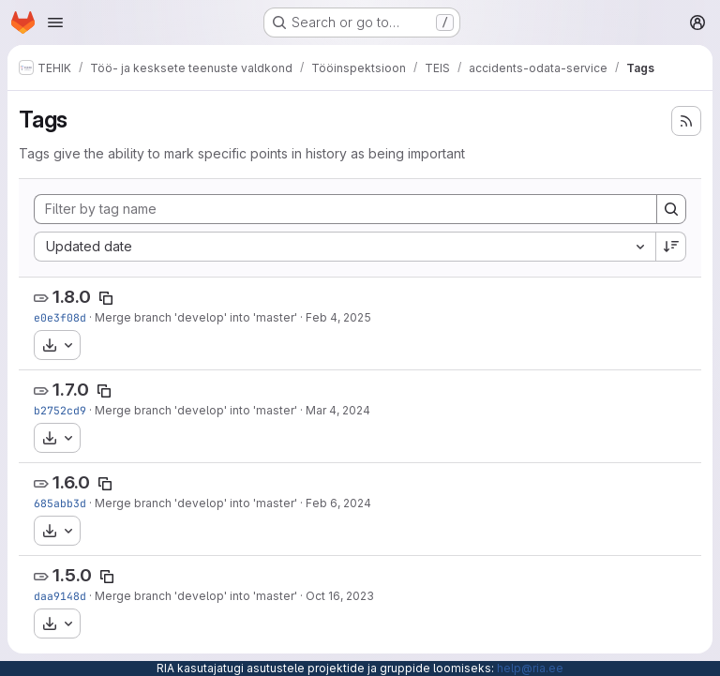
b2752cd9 (60, 410)
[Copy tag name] (106, 298)
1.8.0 (71, 297)
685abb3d (60, 503)
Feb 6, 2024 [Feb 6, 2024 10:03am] (338, 503)
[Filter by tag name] (345, 209)
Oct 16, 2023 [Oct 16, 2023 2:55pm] (340, 596)
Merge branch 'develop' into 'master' (196, 317)
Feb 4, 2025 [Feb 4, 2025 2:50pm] (338, 317)
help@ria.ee (530, 668)
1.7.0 (70, 389)
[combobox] (344, 247)
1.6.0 (71, 482)
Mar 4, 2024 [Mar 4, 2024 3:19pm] (338, 410)
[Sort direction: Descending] (671, 247)
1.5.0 (72, 575)
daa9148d (60, 596)
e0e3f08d (60, 317)
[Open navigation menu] (55, 23)
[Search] (671, 209)
